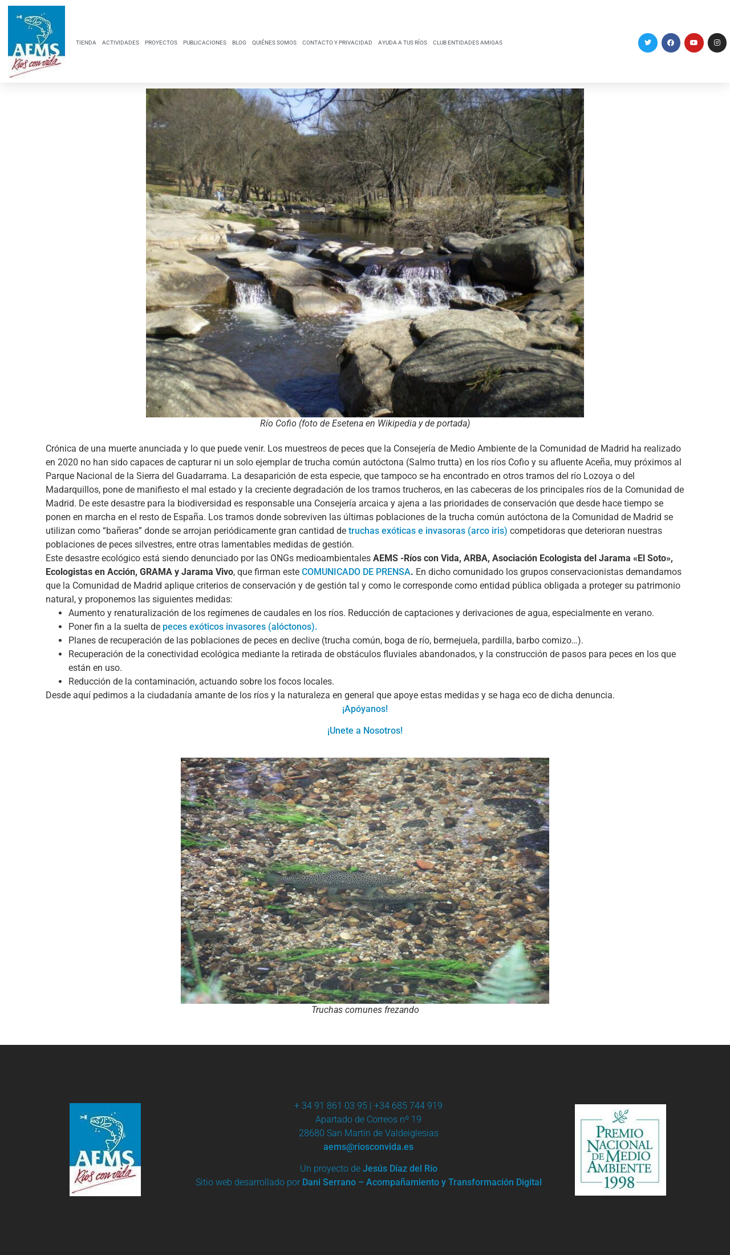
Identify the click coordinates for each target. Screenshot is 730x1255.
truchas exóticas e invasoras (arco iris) (428, 530)
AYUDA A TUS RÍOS (402, 42)
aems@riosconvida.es (368, 1146)
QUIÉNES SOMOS (274, 42)
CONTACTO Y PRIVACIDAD (337, 42)
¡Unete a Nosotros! (365, 730)
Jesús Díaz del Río (400, 1168)
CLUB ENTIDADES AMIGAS (467, 42)
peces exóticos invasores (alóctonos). (240, 626)
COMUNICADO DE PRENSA (356, 571)
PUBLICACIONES (204, 42)
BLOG (239, 42)
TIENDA (86, 42)
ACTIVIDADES (120, 42)
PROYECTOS (161, 42)
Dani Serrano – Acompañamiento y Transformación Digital (422, 1182)
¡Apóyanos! (365, 708)
